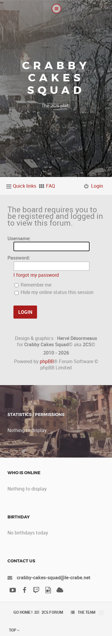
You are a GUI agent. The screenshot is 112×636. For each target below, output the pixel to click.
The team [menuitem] (86, 612)
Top (14, 630)
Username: (19, 238)
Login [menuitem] (97, 186)
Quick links (24, 186)
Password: (18, 257)
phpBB (47, 361)
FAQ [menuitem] (50, 186)
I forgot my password (36, 275)
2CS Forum (52, 612)
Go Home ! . (24, 612)
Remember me (33, 284)
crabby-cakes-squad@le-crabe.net (53, 577)
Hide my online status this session (54, 292)
